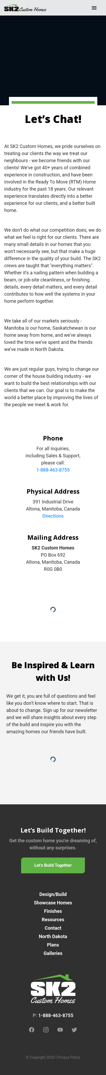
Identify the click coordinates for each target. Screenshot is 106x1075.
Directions (53, 516)
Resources (53, 919)
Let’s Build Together (53, 865)
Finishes (53, 911)
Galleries (53, 953)
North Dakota (53, 936)
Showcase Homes (53, 902)
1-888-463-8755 (53, 470)
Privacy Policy (68, 1057)
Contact (53, 928)
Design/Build (53, 894)
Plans (53, 945)
